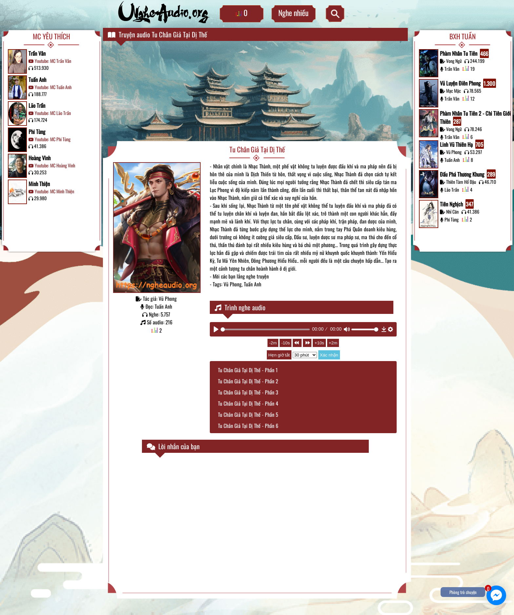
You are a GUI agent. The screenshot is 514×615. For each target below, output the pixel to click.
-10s (285, 342)
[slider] (265, 329)
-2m (273, 342)
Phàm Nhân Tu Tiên (464, 53)
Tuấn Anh (37, 79)
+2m (333, 342)
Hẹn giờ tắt (279, 355)
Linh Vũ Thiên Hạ (462, 144)
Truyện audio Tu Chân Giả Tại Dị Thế (157, 34)
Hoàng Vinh (39, 158)
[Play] (216, 329)
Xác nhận (329, 355)
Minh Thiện (39, 184)
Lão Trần (37, 105)
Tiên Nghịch (457, 203)
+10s (319, 342)
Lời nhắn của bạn (173, 446)
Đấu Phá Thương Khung (468, 174)
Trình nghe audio (240, 307)
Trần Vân (37, 53)
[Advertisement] (257, 92)
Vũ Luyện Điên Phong (468, 83)
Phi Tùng (37, 131)
